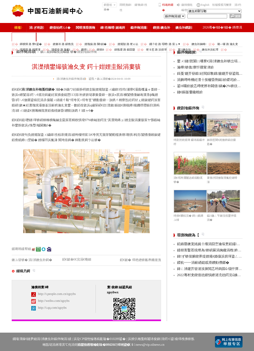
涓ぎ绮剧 (36, 27)
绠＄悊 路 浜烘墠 (156, 49)
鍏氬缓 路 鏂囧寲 (124, 49)
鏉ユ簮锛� (20, 260)
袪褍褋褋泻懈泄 (221, 4)
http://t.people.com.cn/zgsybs (57, 294)
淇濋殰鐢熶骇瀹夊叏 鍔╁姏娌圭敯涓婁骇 (86, 66)
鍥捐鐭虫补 (161, 27)
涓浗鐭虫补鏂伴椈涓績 (71, 78)
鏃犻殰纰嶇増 (186, 7)
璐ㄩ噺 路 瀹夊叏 (227, 44)
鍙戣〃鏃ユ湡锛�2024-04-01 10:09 (109, 78)
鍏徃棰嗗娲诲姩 (112, 27)
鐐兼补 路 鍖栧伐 (63, 44)
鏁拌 (84, 49)
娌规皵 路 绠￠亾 (128, 44)
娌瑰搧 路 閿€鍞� (96, 44)
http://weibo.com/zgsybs (54, 301)
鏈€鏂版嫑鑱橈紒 (190, 92)
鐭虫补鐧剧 (184, 27)
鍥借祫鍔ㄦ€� (60, 27)
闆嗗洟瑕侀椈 (85, 27)
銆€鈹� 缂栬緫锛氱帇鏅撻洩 (140, 260)
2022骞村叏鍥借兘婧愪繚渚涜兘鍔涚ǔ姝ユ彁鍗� (214, 275)
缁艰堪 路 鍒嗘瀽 (30, 49)
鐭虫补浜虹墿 (210, 49)
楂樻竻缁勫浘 (24, 37)
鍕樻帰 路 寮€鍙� (31, 44)
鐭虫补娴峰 (199, 44)
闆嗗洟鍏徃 (126, 7)
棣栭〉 (19, 27)
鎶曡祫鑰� (110, 5)
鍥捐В (100, 49)
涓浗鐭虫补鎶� (50, 37)
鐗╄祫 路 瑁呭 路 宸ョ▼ (165, 44)
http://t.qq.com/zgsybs (52, 307)
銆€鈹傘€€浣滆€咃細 (76, 259)
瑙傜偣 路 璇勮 (60, 49)
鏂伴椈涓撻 (139, 27)
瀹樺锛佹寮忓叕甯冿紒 (195, 67)
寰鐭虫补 (184, 49)
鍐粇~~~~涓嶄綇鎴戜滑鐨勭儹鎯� (203, 262)
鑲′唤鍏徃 (141, 4)
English (205, 4)
